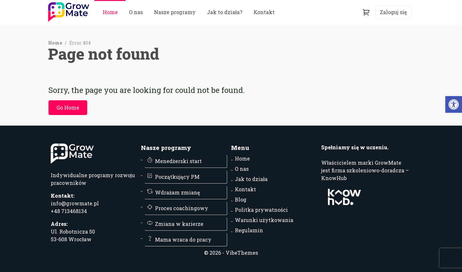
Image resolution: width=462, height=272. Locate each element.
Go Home (67, 107)
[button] (453, 104)
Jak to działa (251, 179)
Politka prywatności (261, 209)
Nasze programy (175, 12)
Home (110, 12)
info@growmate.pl (75, 203)
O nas (136, 12)
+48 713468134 (69, 211)
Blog (240, 199)
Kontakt (245, 189)
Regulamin (249, 230)
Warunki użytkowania (264, 220)
